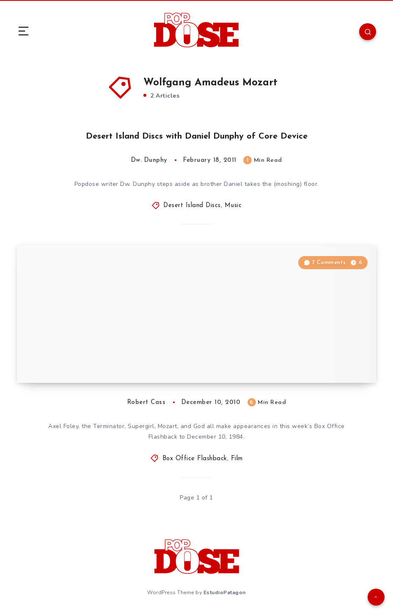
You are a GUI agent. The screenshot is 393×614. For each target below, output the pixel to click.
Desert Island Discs (192, 205)
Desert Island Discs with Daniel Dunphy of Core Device (197, 136)
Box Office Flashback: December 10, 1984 (112, 366)
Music (233, 205)
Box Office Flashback (194, 459)
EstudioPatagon (224, 592)
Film (237, 459)
